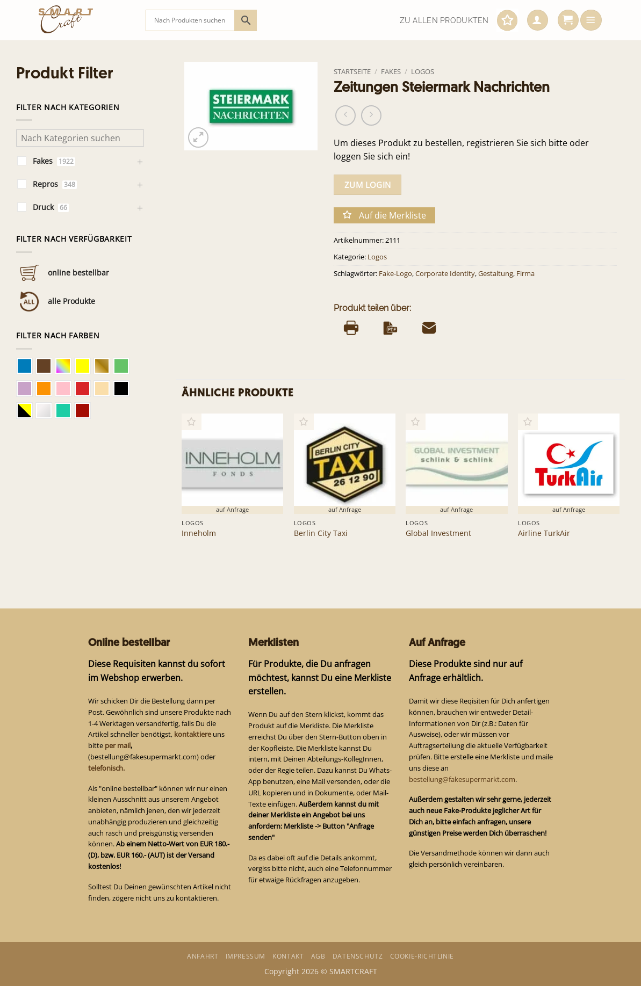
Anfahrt (202, 956)
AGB (318, 956)
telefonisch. (106, 768)
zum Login (367, 184)
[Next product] (345, 115)
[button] (537, 20)
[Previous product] (371, 115)
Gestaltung (495, 273)
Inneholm (199, 533)
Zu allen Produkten (444, 20)
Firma (525, 273)
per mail (118, 745)
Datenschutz (358, 956)
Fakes (391, 71)
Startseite (352, 71)
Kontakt (288, 956)
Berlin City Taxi (321, 533)
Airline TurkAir (544, 533)
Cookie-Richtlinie (422, 956)
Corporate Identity (445, 273)
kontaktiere (192, 734)
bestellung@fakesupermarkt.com (462, 779)
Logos (422, 71)
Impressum (245, 956)
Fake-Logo (395, 273)
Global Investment (438, 533)
